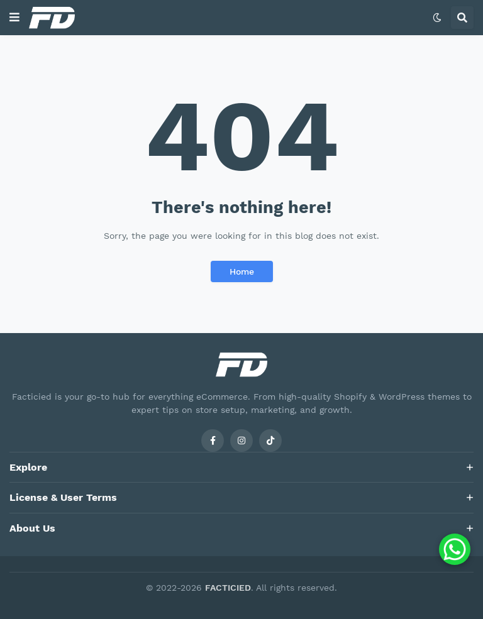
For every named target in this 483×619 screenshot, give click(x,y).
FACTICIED (228, 588)
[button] (14, 17)
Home (242, 271)
